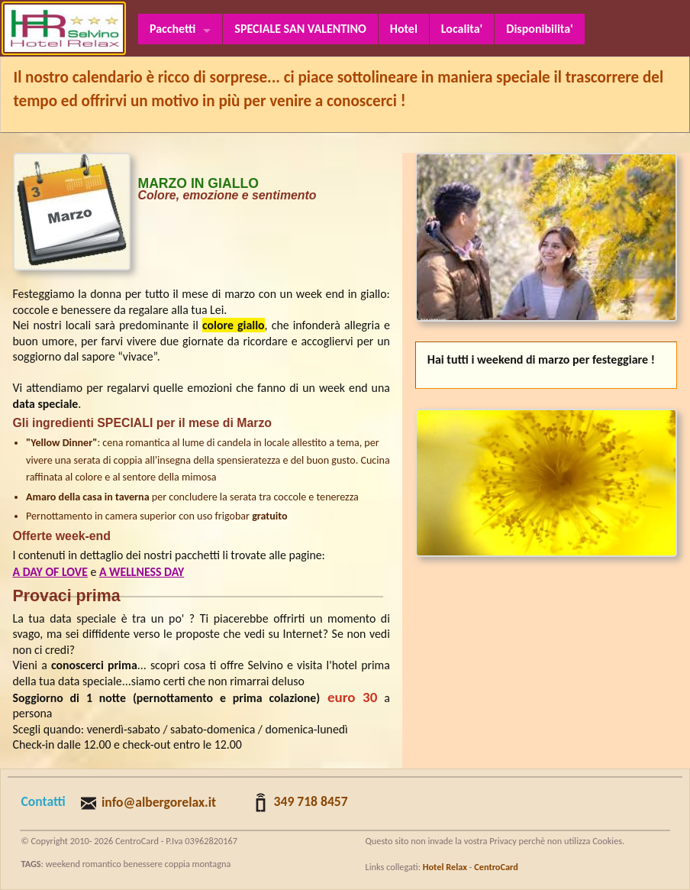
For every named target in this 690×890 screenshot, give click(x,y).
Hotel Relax (445, 866)
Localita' (462, 28)
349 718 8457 (311, 801)
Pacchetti (172, 28)
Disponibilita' (539, 28)
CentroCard (496, 866)
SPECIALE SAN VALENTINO (300, 28)
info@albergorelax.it (159, 802)
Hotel (404, 28)
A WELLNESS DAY (141, 572)
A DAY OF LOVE (50, 572)
